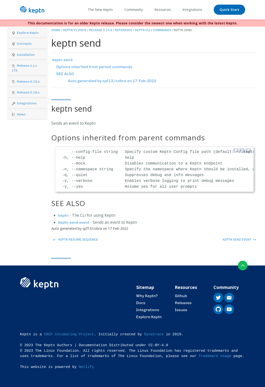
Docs (140, 303)
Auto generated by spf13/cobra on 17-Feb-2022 (112, 81)
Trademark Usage (215, 356)
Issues (181, 310)
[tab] (27, 33)
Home (56, 30)
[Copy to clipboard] (248, 150)
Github (181, 296)
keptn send (62, 59)
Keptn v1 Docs (74, 30)
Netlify (86, 367)
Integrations (147, 310)
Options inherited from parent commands (94, 66)
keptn (63, 215)
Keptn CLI (142, 30)
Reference (123, 30)
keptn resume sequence (75, 239)
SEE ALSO (65, 74)
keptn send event (73, 222)
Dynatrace (154, 334)
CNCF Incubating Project (69, 334)
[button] (27, 33)
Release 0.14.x (100, 30)
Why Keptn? (147, 296)
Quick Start (229, 9)
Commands (162, 30)
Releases (183, 303)
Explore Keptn (149, 317)
